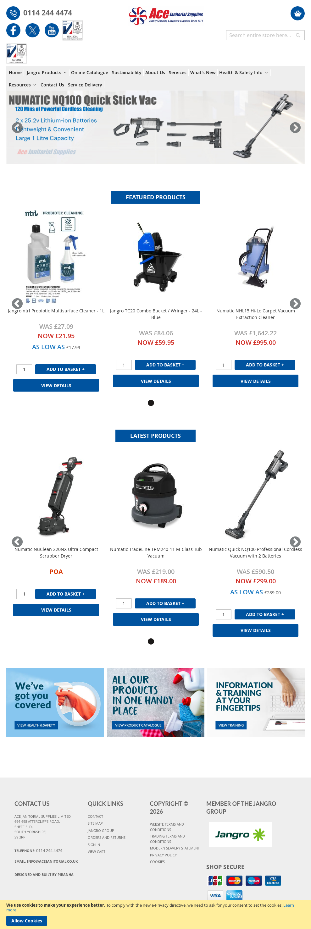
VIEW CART (96, 851)
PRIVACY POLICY (163, 855)
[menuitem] (16, 72)
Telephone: (38, 850)
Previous (17, 128)
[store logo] (166, 13)
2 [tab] (160, 403)
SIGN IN (94, 844)
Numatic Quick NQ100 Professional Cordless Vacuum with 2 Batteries (255, 552)
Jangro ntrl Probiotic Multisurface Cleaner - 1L (56, 311)
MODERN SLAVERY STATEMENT (175, 848)
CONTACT (95, 816)
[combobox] (265, 35)
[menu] (155, 78)
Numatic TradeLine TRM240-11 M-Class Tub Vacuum (156, 552)
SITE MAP (95, 823)
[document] (155, 914)
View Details (56, 385)
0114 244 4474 (47, 13)
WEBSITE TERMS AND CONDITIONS (167, 827)
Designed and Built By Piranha (44, 874)
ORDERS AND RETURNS (106, 837)
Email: (46, 861)
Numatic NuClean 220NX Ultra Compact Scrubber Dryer (56, 552)
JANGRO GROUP (101, 830)
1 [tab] (151, 403)
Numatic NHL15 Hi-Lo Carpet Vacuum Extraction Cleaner (255, 314)
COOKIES (157, 861)
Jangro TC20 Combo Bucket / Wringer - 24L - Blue (156, 314)
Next (293, 128)
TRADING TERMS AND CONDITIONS (167, 839)
